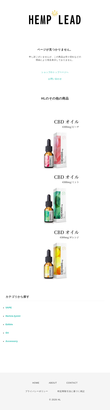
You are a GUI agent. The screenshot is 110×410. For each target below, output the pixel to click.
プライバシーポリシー (36, 391)
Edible (9, 324)
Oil (7, 333)
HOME (35, 383)
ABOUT (53, 383)
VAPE (9, 307)
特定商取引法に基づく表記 (71, 391)
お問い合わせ (55, 79)
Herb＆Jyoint (13, 316)
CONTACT (72, 383)
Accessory (12, 341)
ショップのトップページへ (55, 72)
